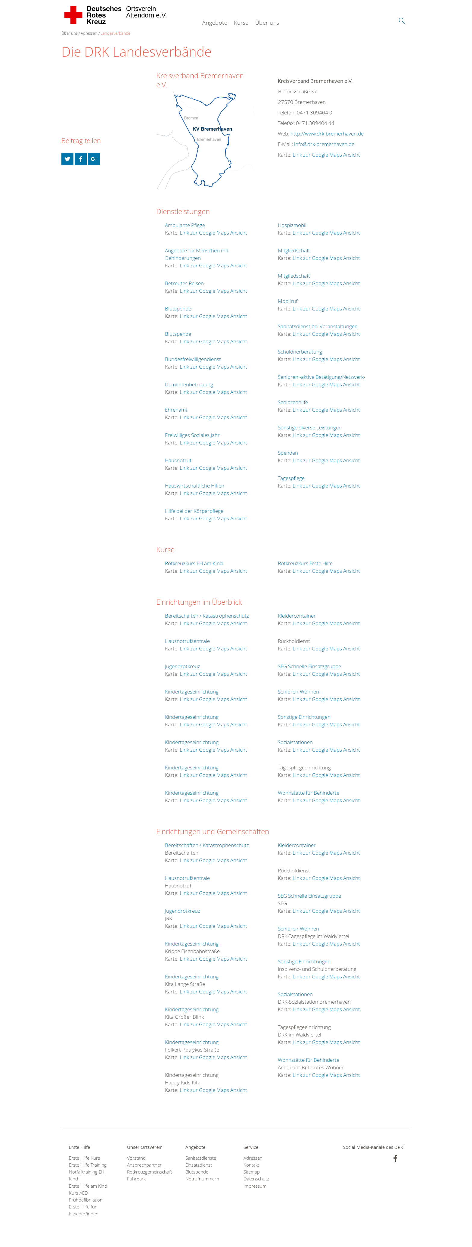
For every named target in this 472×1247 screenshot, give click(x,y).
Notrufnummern (202, 1179)
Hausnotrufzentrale (187, 641)
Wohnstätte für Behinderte (308, 792)
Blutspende (178, 308)
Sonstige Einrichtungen (304, 716)
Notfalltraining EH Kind (86, 1175)
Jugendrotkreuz (182, 666)
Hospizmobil (292, 225)
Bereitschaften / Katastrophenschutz (207, 615)
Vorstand (136, 1158)
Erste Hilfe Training (88, 1165)
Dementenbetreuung (189, 384)
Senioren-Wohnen (298, 691)
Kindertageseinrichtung (192, 691)
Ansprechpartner (144, 1165)
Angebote (214, 22)
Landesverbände (115, 33)
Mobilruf (287, 301)
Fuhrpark (136, 1179)
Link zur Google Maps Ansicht (326, 154)
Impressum (255, 1186)
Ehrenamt (176, 409)
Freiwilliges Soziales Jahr (192, 435)
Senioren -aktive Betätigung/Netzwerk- (321, 376)
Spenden (288, 452)
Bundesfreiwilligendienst (193, 359)
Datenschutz (256, 1179)
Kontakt (251, 1165)
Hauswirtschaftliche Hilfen (194, 485)
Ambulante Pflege (185, 225)
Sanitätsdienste (200, 1158)
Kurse (241, 22)
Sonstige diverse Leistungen (310, 427)
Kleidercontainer (297, 615)
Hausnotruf (178, 460)
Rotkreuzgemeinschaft (148, 1172)
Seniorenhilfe (293, 402)
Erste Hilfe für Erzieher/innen (83, 1210)
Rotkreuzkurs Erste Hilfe (305, 563)
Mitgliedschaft (294, 250)
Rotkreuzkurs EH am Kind (194, 563)
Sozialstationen (295, 742)
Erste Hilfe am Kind (88, 1186)
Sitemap (252, 1172)
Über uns (267, 22)
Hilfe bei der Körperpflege (194, 510)
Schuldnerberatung (300, 351)
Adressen (89, 33)
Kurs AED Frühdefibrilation (86, 1196)
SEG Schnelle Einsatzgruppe (309, 666)
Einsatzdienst (198, 1165)
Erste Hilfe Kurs (84, 1158)
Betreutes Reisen (184, 283)
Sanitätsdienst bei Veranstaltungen (318, 326)
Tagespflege (291, 478)
